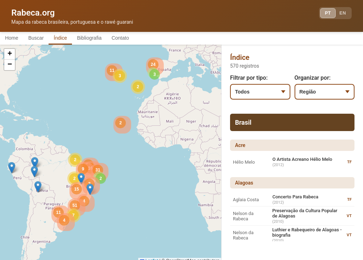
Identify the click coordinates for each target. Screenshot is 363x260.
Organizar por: (313, 78)
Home (13, 38)
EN (341, 14)
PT (322, 14)
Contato (139, 38)
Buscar (42, 38)
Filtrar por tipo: (249, 78)
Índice (70, 38)
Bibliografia (103, 38)
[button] (34, 164)
